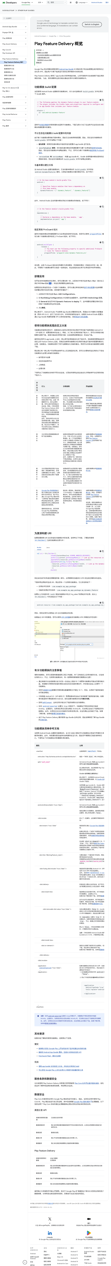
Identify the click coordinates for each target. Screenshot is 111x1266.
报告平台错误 (102, 1251)
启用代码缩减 (97, 148)
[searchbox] (13, 18)
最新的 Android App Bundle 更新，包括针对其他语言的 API (60, 1052)
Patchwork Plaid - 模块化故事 (50, 1056)
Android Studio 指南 (89, 1252)
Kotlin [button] (39, 547)
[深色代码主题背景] (100, 100)
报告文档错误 (102, 1255)
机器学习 (47, 1255)
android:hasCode (45, 968)
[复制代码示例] (103, 100)
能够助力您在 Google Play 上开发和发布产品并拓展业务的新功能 (62, 1049)
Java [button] (48, 547)
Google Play (8, 10)
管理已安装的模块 (58, 714)
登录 (107, 2)
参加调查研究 (102, 1263)
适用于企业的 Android (34, 1257)
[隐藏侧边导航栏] (25, 1262)
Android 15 (74, 1258)
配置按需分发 (104, 950)
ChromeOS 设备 (62, 1260)
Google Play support (101, 1259)
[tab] (39, 547)
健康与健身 (47, 1258)
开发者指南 (87, 1256)
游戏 (45, 1251)
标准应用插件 (44, 125)
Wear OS (60, 1257)
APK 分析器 (65, 617)
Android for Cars (62, 1263)
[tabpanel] (69, 562)
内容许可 (50, 1203)
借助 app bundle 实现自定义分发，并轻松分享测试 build (59, 1066)
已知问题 (43, 720)
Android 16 (74, 1255)
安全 (31, 1262)
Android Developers (40, 36)
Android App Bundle (66, 69)
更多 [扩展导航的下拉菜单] (39, 2)
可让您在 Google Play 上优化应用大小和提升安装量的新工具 (61, 1070)
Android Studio (96, 2)
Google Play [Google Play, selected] (26, 2)
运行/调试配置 (89, 288)
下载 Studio (88, 1263)
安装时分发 (48, 690)
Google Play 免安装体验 (49, 490)
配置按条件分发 (97, 904)
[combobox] (57, 2)
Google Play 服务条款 (82, 1102)
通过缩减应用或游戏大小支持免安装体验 (94, 521)
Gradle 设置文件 (102, 779)
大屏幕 (59, 1254)
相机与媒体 (47, 1261)
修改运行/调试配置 (81, 317)
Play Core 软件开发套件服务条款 (87, 1083)
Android (33, 1254)
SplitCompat (47, 703)
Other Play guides (26, 10)
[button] (12, 26)
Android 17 (74, 1251)
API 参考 (86, 1260)
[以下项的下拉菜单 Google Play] (33, 2)
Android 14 (74, 1261)
